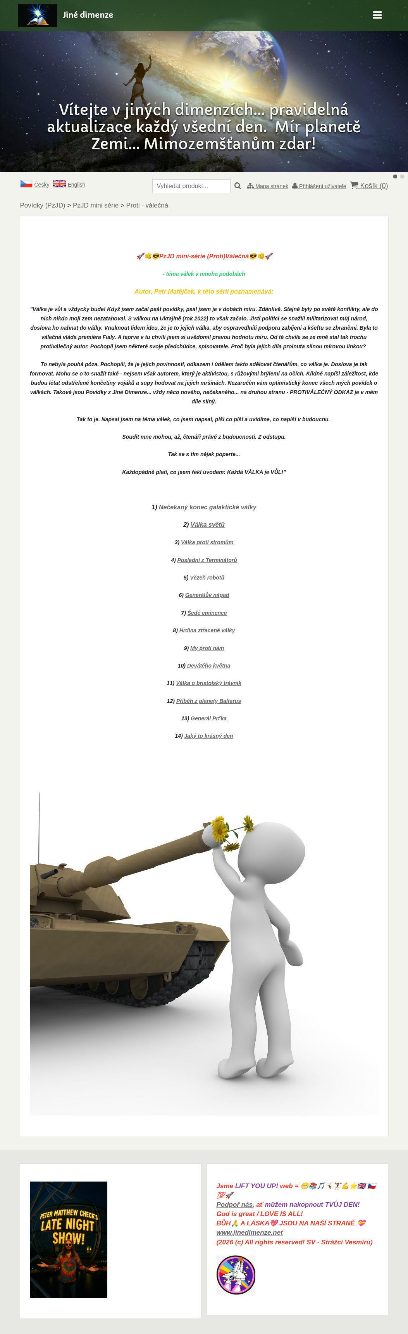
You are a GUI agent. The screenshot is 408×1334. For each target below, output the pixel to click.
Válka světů (208, 524)
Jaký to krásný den (208, 736)
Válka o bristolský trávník (208, 683)
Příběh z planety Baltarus (208, 701)
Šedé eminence (207, 613)
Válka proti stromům (207, 542)
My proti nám (207, 648)
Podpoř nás (235, 1204)
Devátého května (208, 666)
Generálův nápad (207, 595)
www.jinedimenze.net (250, 1232)
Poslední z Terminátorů (207, 560)
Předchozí (24, 86)
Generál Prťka (209, 718)
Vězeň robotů (207, 577)
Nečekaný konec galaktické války (208, 507)
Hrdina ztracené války (206, 630)
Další (383, 86)
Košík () (369, 185)
